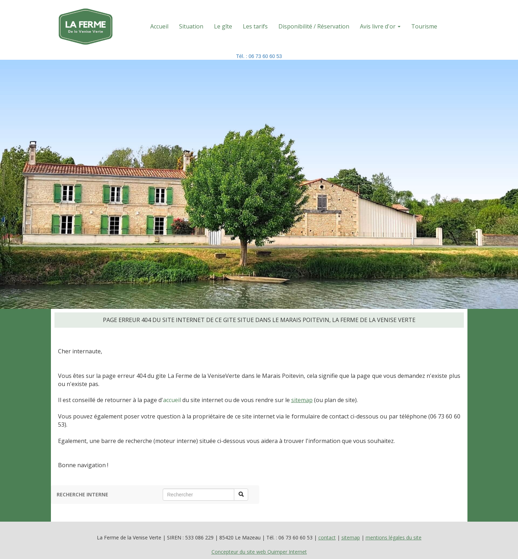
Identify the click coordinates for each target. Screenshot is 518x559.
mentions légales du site (394, 537)
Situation (191, 26)
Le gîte (223, 26)
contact (327, 537)
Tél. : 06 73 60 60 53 (259, 56)
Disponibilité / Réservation (313, 26)
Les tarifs (255, 26)
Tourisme (424, 26)
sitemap (302, 400)
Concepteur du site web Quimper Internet (259, 551)
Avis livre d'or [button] (380, 26)
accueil (172, 400)
